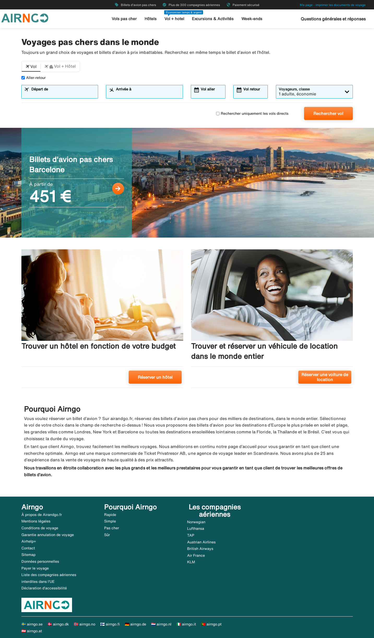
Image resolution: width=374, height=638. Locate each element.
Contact (28, 548)
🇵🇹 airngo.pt (211, 624)
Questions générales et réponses (333, 19)
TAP (190, 535)
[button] (31, 66)
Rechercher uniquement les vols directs (252, 113)
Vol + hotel (174, 19)
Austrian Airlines (201, 542)
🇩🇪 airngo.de (135, 624)
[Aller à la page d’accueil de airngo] (24, 17)
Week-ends (251, 19)
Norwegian (196, 522)
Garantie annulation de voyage (47, 535)
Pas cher (111, 528)
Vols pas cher (124, 19)
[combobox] (63, 94)
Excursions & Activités (213, 19)
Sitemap (28, 554)
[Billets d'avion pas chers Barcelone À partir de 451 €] (187, 183)
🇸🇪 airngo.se (32, 624)
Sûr (107, 535)
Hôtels (151, 19)
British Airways (200, 548)
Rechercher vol (328, 113)
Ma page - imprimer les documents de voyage (333, 5)
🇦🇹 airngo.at (31, 631)
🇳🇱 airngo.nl (161, 624)
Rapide (110, 514)
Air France (196, 555)
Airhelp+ (28, 541)
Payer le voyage (35, 568)
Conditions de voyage (39, 528)
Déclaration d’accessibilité (44, 588)
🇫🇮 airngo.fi (110, 624)
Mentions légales (35, 521)
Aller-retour (33, 77)
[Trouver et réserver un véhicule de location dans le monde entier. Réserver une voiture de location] (272, 320)
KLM (191, 562)
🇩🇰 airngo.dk (58, 624)
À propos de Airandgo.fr (41, 514)
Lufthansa (195, 528)
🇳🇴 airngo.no (84, 624)
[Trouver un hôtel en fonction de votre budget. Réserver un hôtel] (102, 320)
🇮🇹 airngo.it (186, 624)
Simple (110, 521)
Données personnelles (40, 561)
